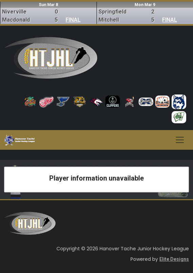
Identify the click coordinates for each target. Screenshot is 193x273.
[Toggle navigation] (180, 139)
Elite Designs (174, 259)
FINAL (73, 20)
